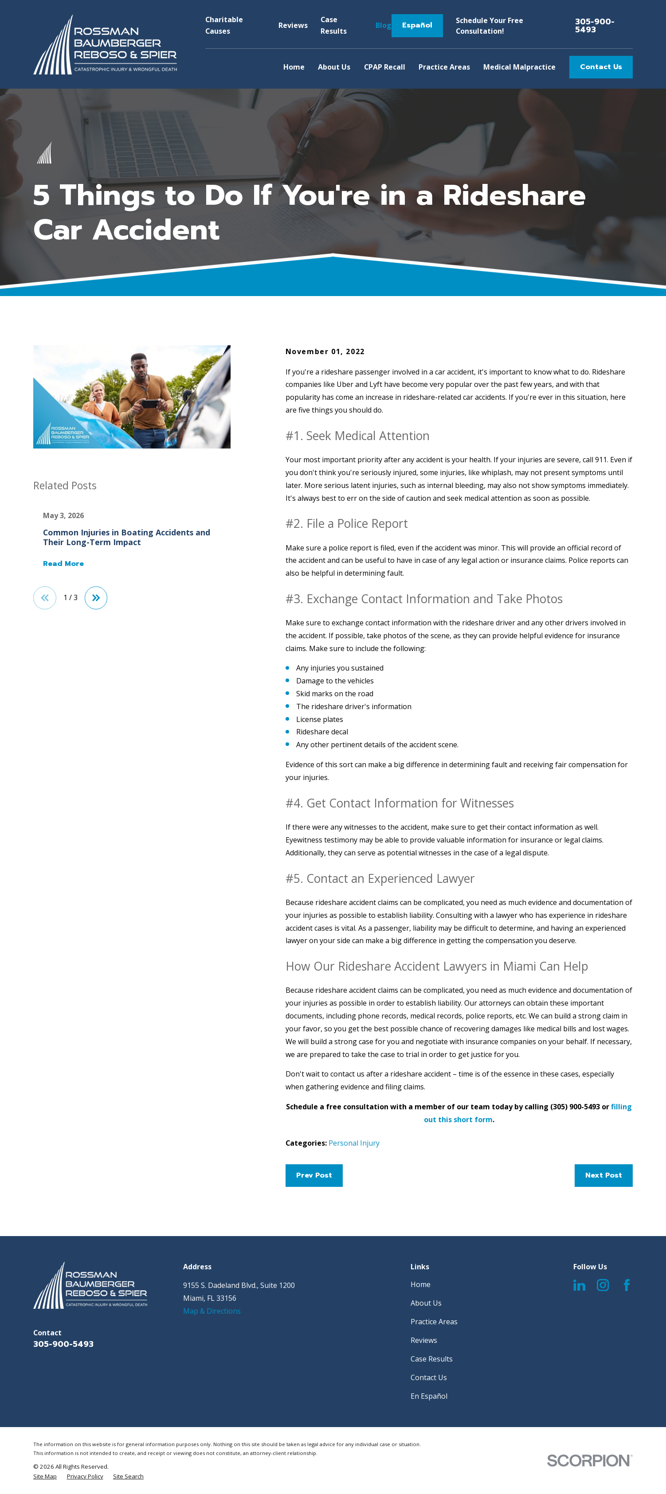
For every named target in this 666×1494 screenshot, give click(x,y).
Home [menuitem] (294, 67)
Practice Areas (434, 1321)
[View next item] (96, 597)
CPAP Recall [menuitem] (384, 67)
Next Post (603, 1175)
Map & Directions (212, 1311)
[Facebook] (627, 1285)
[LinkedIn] (579, 1285)
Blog (384, 25)
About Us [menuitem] (334, 67)
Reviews (293, 25)
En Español (429, 1396)
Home (421, 1284)
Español (417, 25)
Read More (63, 564)
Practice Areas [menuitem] (444, 67)
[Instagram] (603, 1285)
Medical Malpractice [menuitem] (519, 67)
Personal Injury (354, 1143)
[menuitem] (45, 1476)
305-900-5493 (595, 26)
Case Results (432, 1359)
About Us (426, 1303)
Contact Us (601, 67)
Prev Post (314, 1175)
